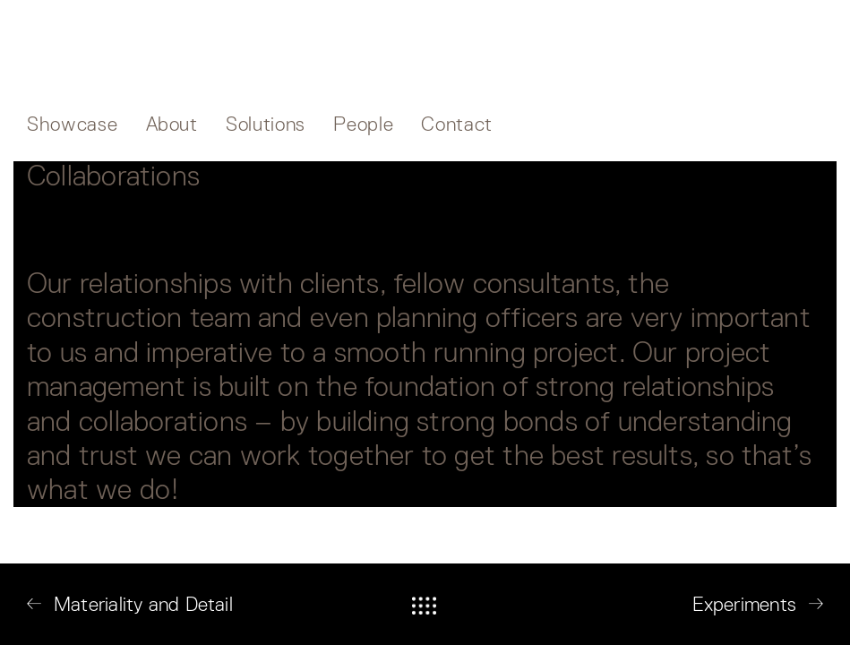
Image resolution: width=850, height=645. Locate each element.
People (363, 124)
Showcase (72, 124)
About (172, 124)
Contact (457, 124)
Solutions (265, 124)
